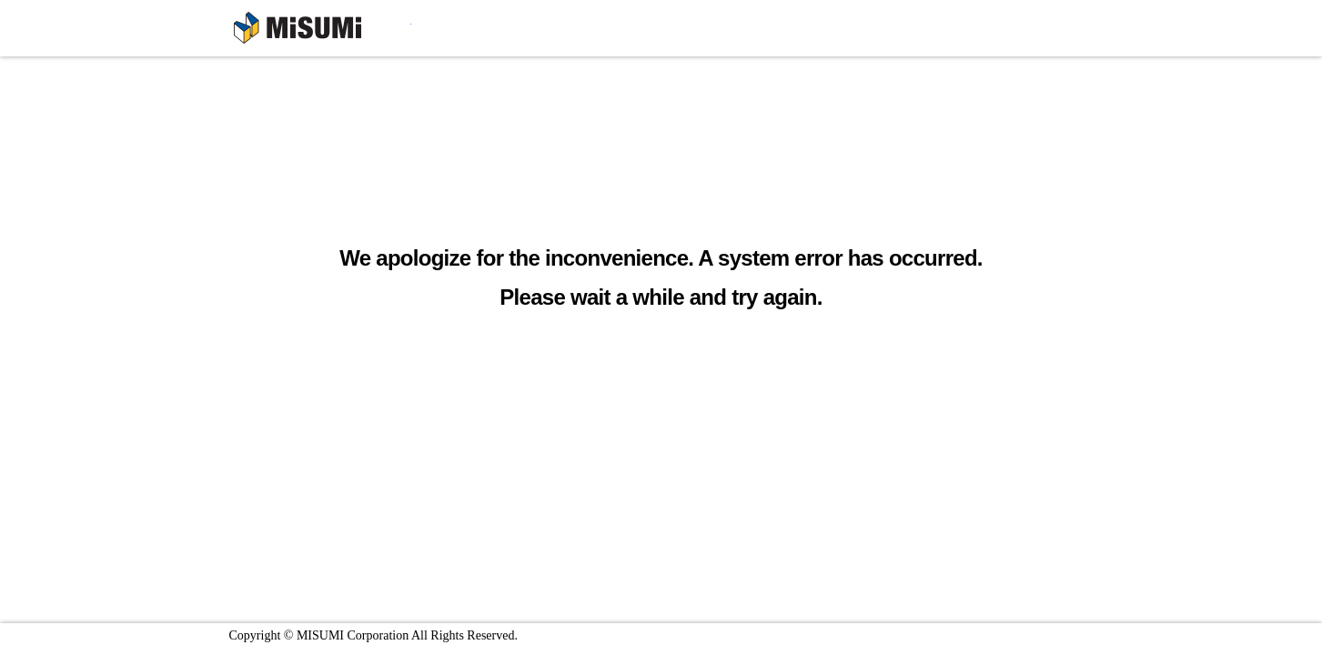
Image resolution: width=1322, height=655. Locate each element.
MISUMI (322, 30)
